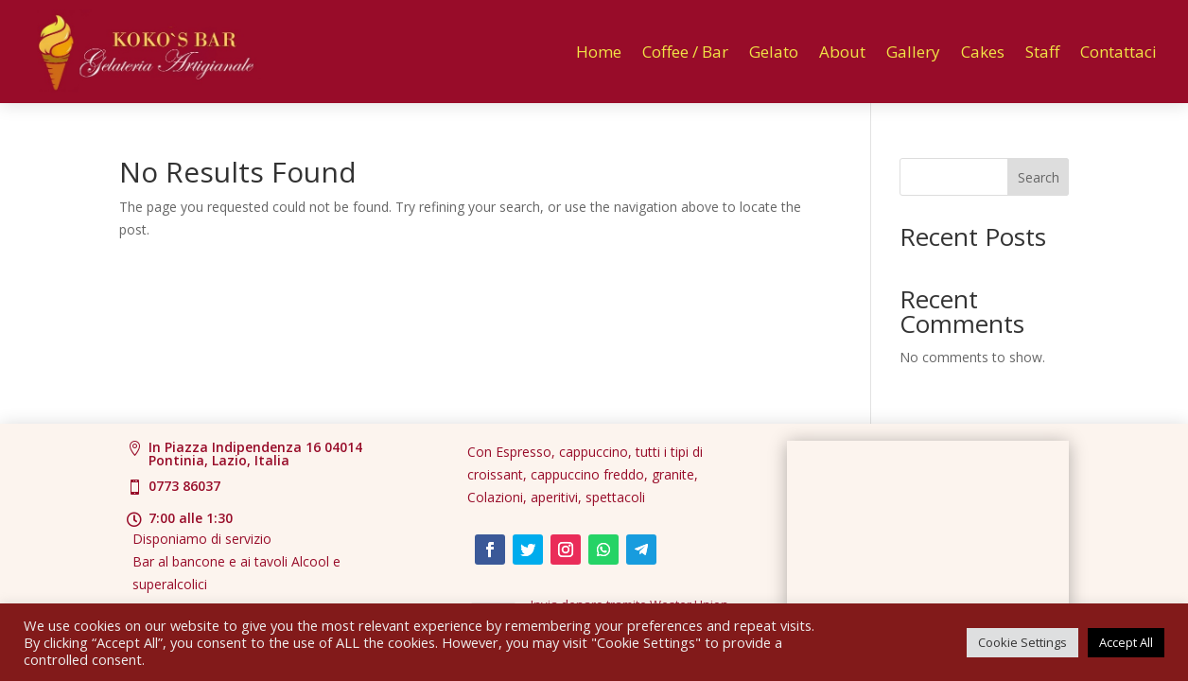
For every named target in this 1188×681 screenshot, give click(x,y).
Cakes (983, 51)
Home (598, 51)
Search (1038, 177)
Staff (1042, 51)
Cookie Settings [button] (1022, 642)
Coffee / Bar (685, 51)
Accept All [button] (1126, 642)
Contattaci (1118, 51)
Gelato (773, 51)
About (842, 51)
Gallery (913, 51)
